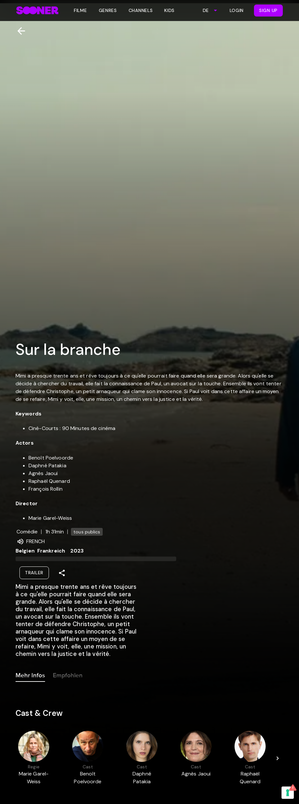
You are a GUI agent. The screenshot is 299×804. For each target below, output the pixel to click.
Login (237, 10)
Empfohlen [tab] (68, 674)
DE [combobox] (206, 10)
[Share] (61, 572)
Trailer (34, 573)
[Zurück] (18, 31)
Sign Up (268, 10)
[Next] (277, 758)
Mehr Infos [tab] (30, 674)
